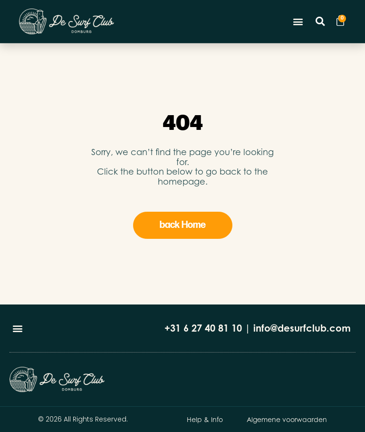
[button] (298, 21)
